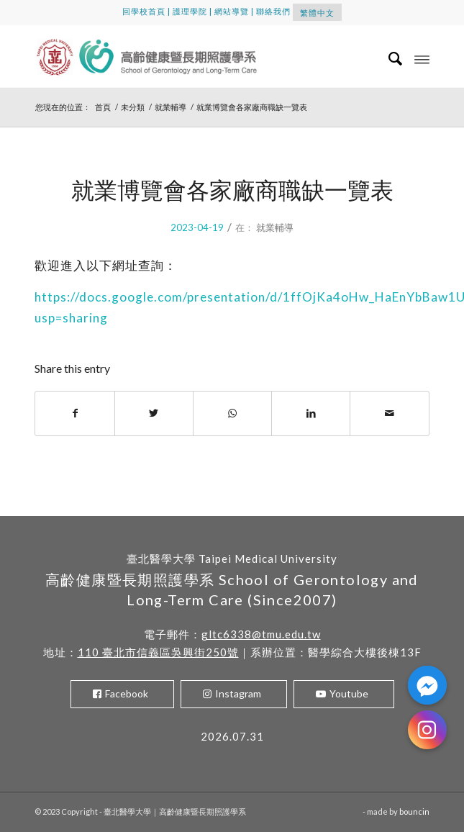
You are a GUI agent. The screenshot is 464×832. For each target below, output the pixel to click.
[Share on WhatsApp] (232, 413)
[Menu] (421, 58)
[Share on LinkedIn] (311, 413)
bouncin (414, 811)
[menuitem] (389, 58)
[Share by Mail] (389, 413)
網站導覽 (231, 11)
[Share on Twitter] (154, 413)
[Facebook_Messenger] (427, 685)
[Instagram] (427, 729)
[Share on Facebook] (74, 413)
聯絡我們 (273, 11)
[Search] (389, 58)
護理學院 (190, 11)
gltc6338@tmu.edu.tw (261, 634)
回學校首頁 (143, 11)
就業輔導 (275, 227)
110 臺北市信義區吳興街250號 (158, 652)
